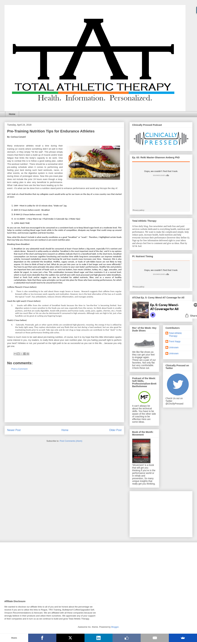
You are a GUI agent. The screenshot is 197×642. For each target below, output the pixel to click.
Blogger (114, 627)
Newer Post (14, 430)
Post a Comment (19, 369)
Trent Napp (174, 341)
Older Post (115, 430)
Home (12, 114)
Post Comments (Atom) (71, 441)
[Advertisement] (64, 399)
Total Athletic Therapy (175, 334)
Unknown (173, 347)
